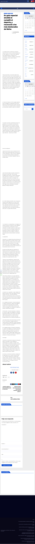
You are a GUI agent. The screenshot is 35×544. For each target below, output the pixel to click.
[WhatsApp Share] (1, 275)
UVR (26, 70)
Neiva (12, 13)
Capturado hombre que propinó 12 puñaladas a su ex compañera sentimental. (26, 530)
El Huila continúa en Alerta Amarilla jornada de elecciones (7, 388)
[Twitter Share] (1, 273)
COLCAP (26, 54)
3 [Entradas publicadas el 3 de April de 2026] (32, 20)
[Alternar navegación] (17, 8)
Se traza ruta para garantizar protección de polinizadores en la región (28, 541)
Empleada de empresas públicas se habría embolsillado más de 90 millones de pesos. (28, 533)
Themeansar (2, 531)
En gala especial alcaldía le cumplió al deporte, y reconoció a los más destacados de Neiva (11, 22)
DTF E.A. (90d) (26, 74)
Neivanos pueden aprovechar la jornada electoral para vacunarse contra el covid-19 (17, 389)
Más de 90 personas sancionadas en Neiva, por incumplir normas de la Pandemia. (27, 539)
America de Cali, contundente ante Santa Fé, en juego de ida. (26, 525)
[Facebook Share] (1, 271)
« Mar (26, 30)
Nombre (3, 443)
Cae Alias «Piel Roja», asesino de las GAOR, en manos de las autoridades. (26, 527)
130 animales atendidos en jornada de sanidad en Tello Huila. (26, 522)
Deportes (9, 13)
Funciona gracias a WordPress (5, 530)
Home (33, 519)
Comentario (4, 424)
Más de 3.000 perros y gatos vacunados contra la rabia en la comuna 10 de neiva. (26, 536)
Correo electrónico (5, 449)
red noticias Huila (16, 32)
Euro (26, 51)
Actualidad (5, 13)
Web (2, 454)
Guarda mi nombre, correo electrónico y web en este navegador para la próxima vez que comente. (11, 462)
